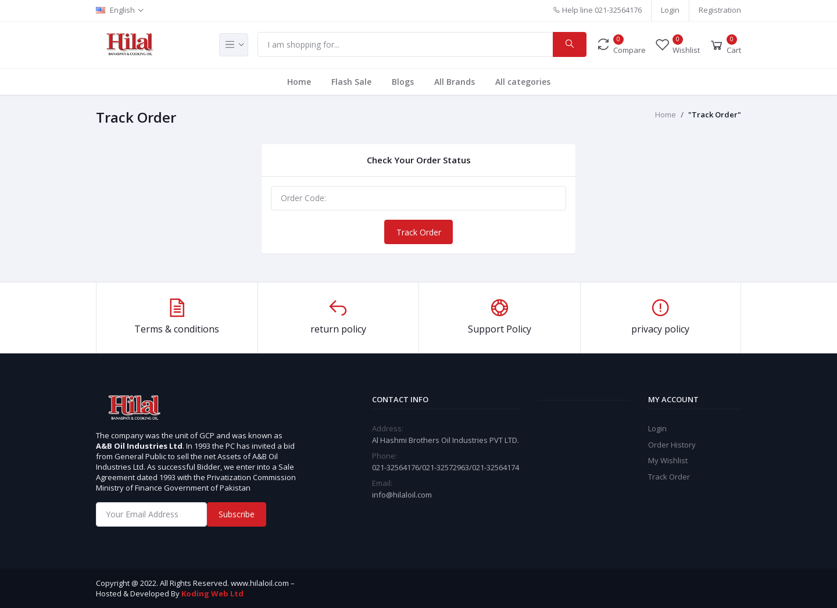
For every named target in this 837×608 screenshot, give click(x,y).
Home (299, 81)
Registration (720, 10)
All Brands (454, 81)
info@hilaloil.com (402, 494)
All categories (522, 81)
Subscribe (237, 514)
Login (670, 10)
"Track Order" (714, 114)
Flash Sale (351, 81)
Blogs (403, 81)
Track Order (418, 232)
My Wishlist (668, 460)
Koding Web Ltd (212, 593)
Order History (672, 444)
